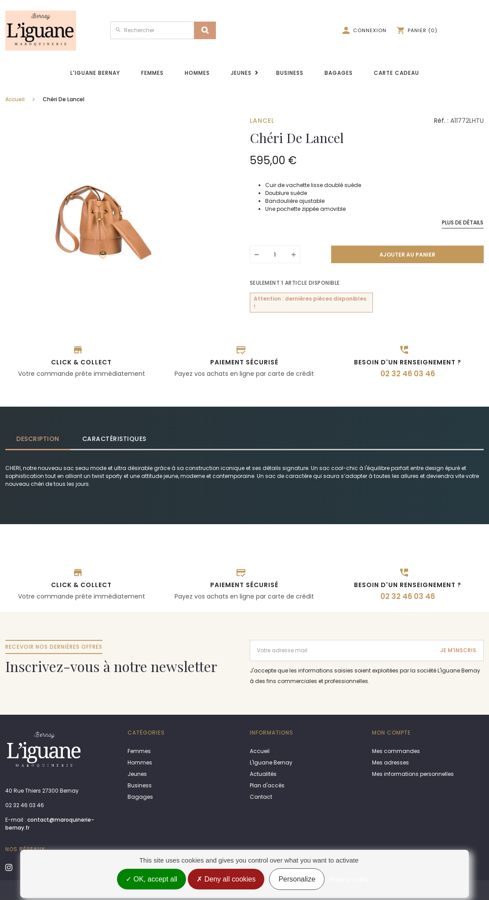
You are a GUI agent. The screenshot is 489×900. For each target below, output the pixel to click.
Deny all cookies (226, 879)
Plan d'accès (267, 785)
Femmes (152, 73)
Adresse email (270, 643)
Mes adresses (390, 762)
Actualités (263, 774)
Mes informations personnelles (413, 774)
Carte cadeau (396, 73)
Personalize (296, 879)
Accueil (15, 99)
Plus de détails (462, 222)
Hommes (197, 73)
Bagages (339, 73)
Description (37, 438)
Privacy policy (349, 879)
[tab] (38, 439)
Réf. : (441, 120)
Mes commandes (396, 751)
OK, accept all (151, 879)
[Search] (205, 30)
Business (289, 73)
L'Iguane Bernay (95, 73)
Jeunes (241, 73)
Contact (261, 797)
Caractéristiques (114, 438)
